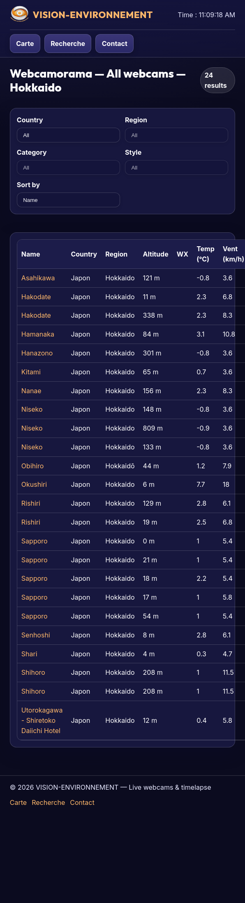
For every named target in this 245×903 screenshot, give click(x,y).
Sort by (28, 185)
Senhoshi (35, 635)
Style (133, 152)
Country (30, 120)
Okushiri (34, 484)
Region (136, 120)
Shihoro (33, 672)
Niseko (32, 409)
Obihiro (32, 466)
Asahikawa (38, 278)
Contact (114, 43)
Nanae (31, 391)
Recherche (68, 43)
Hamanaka (37, 334)
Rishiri (30, 503)
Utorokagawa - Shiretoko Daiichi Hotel (42, 720)
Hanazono (37, 353)
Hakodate (36, 297)
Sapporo (34, 541)
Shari (29, 654)
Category (32, 152)
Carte (25, 43)
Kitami (31, 372)
